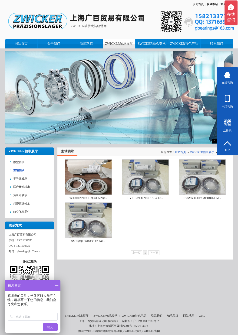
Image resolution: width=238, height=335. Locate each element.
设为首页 (198, 4)
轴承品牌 (172, 315)
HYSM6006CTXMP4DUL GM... (202, 198)
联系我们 (156, 315)
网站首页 (180, 152)
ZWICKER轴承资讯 (105, 315)
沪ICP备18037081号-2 (146, 321)
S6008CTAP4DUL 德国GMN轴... (88, 198)
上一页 (136, 252)
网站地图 (188, 315)
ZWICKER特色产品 (134, 315)
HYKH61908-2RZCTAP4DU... (145, 198)
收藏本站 (212, 4)
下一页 (154, 252)
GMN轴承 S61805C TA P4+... (88, 241)
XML (202, 315)
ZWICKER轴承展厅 (202, 152)
